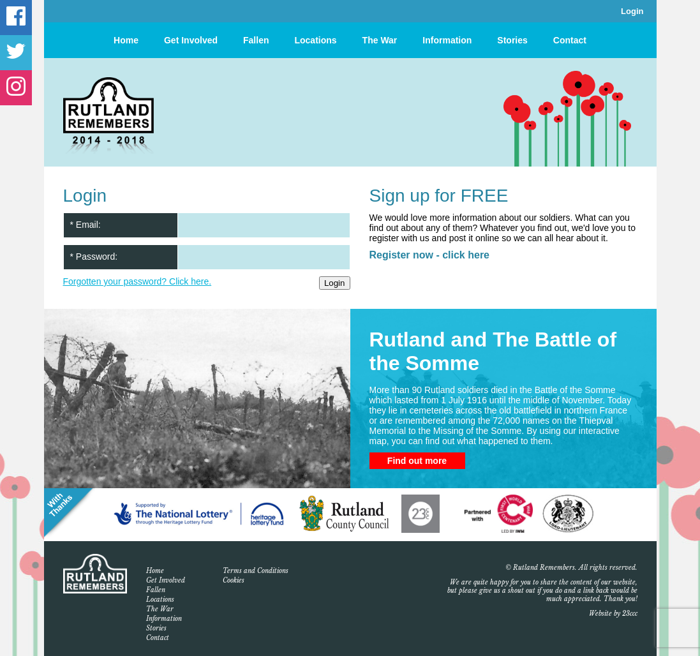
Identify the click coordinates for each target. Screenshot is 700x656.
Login (632, 11)
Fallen (256, 40)
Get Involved (191, 40)
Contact (569, 40)
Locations (315, 40)
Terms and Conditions (255, 571)
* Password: (94, 256)
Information (447, 40)
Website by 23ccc (613, 613)
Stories (512, 40)
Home (126, 40)
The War (380, 40)
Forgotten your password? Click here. (137, 281)
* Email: (85, 225)
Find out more (417, 461)
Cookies (233, 580)
